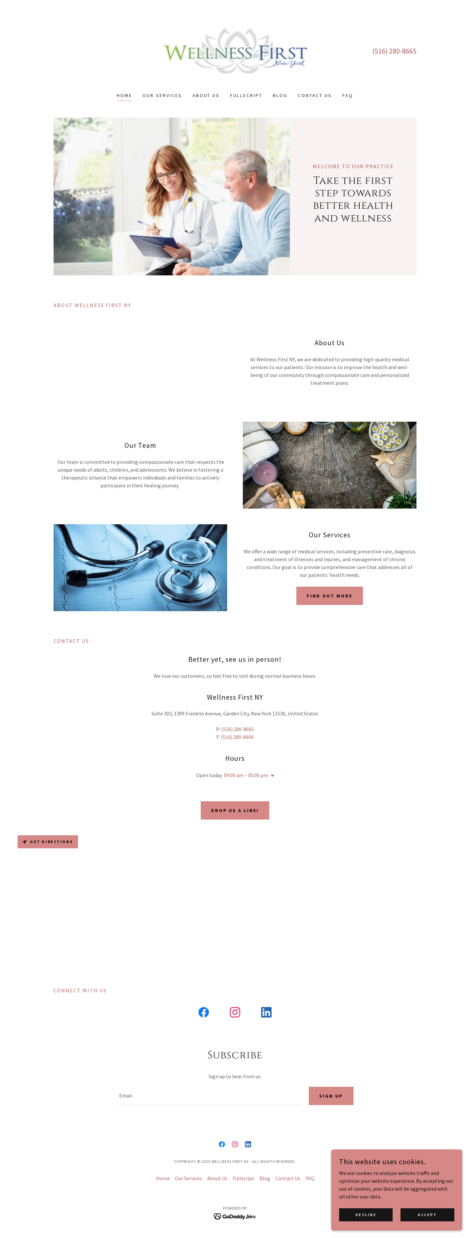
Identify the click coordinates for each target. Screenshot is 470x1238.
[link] (235, 50)
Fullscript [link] (246, 95)
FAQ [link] (347, 95)
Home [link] (124, 95)
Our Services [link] (162, 95)
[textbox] (209, 1096)
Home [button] (163, 1178)
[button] (271, 775)
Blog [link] (280, 95)
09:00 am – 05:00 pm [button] (246, 775)
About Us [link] (206, 95)
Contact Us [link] (315, 95)
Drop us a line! (235, 810)
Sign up (331, 1096)
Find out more (329, 596)
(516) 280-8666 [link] (237, 737)
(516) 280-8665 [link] (394, 51)
